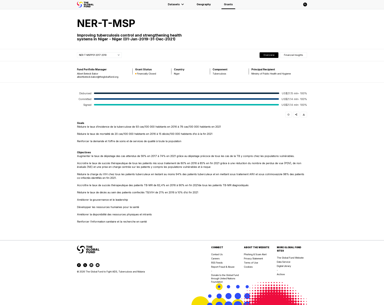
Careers (215, 258)
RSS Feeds (217, 262)
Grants (228, 4)
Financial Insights (293, 55)
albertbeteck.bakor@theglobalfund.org (97, 76)
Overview (269, 55)
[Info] (288, 114)
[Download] (304, 114)
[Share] (296, 114)
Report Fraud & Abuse (222, 266)
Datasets (176, 4)
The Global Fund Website (290, 257)
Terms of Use (251, 262)
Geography (204, 4)
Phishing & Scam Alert (255, 254)
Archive (281, 274)
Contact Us (217, 254)
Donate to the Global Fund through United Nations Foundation (225, 278)
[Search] (305, 4)
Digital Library (284, 266)
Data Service (283, 261)
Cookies (248, 266)
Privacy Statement (253, 258)
